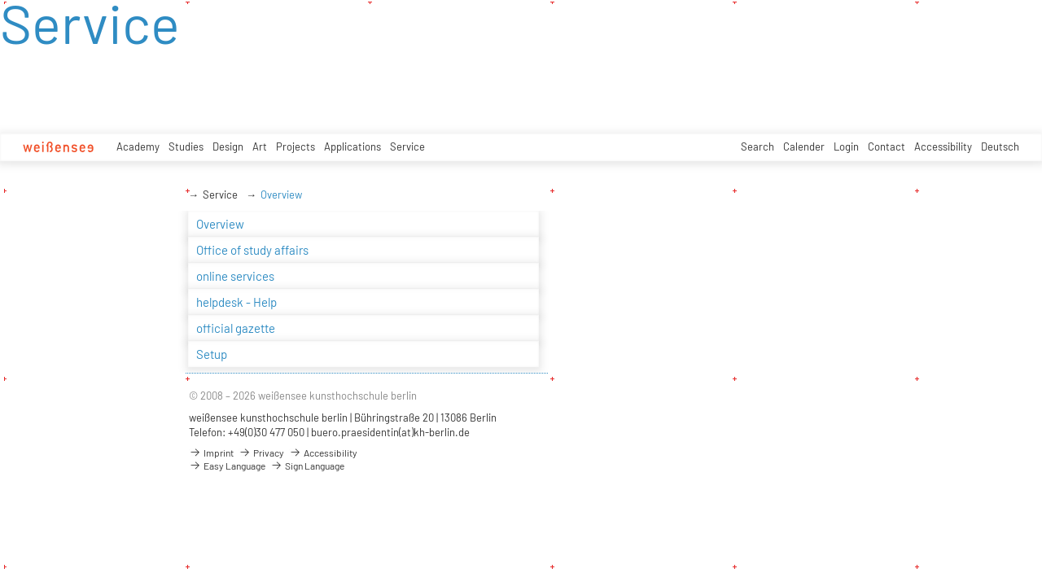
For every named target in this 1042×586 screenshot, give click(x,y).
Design (227, 146)
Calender (804, 146)
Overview (281, 194)
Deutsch (1000, 146)
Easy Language (227, 465)
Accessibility (943, 146)
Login (846, 146)
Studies (186, 146)
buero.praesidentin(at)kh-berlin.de (390, 432)
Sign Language (307, 465)
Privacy (261, 452)
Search (757, 146)
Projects (295, 146)
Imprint (211, 452)
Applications (352, 146)
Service (407, 146)
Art (259, 146)
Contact (886, 146)
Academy (138, 146)
